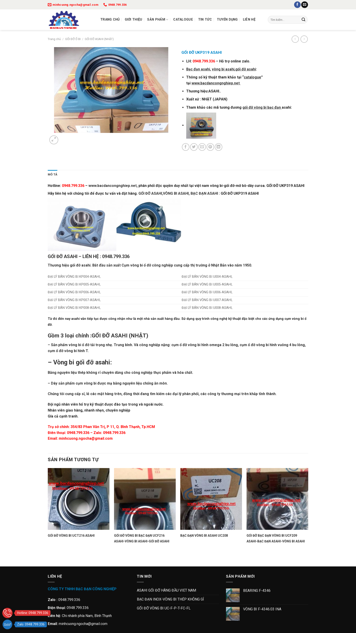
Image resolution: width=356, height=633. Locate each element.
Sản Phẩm (157, 19)
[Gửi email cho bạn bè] (202, 147)
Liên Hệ (249, 20)
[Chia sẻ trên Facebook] (185, 147)
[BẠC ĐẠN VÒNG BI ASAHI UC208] (211, 499)
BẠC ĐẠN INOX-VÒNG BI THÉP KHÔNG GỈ (170, 599)
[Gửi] (303, 20)
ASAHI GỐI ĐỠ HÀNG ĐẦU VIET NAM (166, 590)
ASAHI (119, 335)
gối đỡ (85, 362)
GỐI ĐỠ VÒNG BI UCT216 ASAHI (71, 535)
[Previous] (49, 558)
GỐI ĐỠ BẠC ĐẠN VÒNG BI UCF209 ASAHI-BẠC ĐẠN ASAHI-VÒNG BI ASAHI (276, 538)
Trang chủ (110, 20)
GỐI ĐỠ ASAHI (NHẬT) (99, 39)
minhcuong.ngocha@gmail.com (86, 438)
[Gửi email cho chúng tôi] (304, 4)
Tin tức (205, 20)
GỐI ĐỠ (101, 335)
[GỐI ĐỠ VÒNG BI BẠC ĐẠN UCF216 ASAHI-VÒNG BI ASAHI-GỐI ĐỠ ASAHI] (145, 499)
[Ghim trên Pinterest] (210, 147)
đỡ (78, 265)
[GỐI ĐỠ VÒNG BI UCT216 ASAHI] (78, 499)
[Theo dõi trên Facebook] (297, 4)
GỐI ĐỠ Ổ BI (73, 39)
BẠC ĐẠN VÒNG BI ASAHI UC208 (204, 535)
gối (72, 265)
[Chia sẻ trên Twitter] (194, 147)
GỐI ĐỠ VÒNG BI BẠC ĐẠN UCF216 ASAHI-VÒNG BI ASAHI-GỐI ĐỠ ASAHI (141, 538)
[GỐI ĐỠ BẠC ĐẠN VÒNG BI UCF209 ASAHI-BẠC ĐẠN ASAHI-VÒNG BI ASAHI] (277, 499)
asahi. (86, 265)
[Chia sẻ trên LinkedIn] (218, 147)
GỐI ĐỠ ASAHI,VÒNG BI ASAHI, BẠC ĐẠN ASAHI (178, 193)
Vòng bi (63, 362)
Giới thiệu (133, 20)
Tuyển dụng (227, 20)
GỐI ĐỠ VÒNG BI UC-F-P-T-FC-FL (164, 608)
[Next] (64, 137)
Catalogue (183, 20)
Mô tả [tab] (52, 174)
